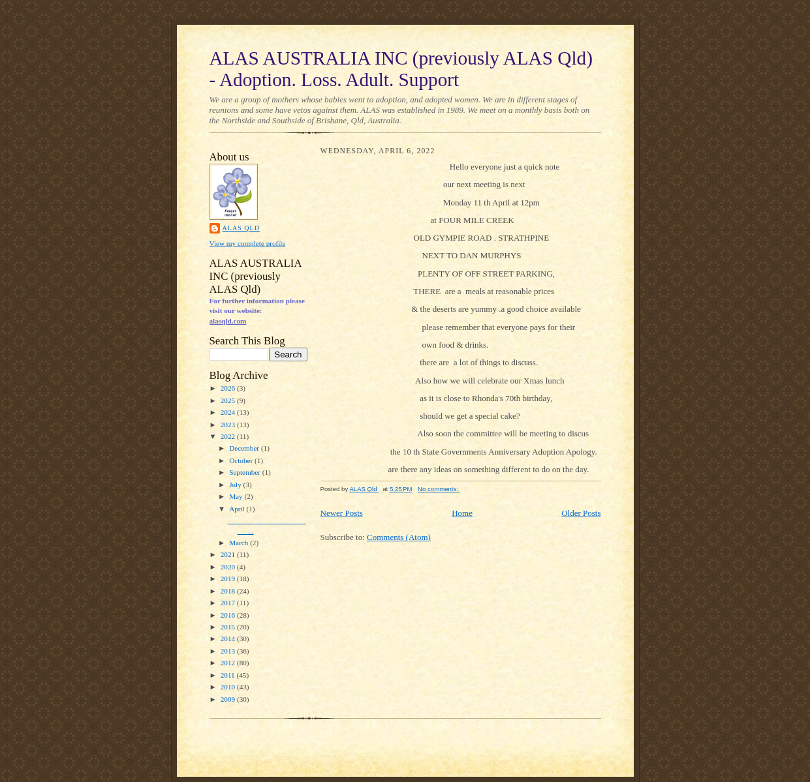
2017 (229, 603)
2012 (229, 663)
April (237, 509)
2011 (229, 675)
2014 (229, 638)
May (236, 496)
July (236, 485)
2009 (229, 699)
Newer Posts (341, 513)
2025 (229, 400)
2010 (229, 687)
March (239, 543)
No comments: (439, 488)
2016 (229, 615)
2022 (229, 436)
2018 (229, 591)
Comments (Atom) (399, 537)
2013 (229, 651)
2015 (229, 627)
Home (462, 513)
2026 (229, 388)
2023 (229, 425)
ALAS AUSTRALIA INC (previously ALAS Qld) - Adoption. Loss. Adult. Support (401, 69)
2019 (229, 578)
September (245, 472)
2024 (229, 412)
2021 (229, 554)
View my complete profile (248, 243)
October (242, 460)
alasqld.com (228, 321)
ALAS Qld (241, 228)
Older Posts (580, 513)
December (245, 448)
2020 (229, 567)
